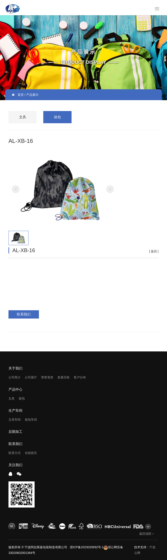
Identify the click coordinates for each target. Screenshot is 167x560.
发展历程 (63, 377)
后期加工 (15, 431)
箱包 (57, 117)
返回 (154, 251)
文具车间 (14, 419)
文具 (22, 117)
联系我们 (24, 314)
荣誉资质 (47, 377)
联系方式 (14, 453)
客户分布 (80, 377)
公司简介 (14, 377)
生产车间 (15, 410)
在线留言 (31, 453)
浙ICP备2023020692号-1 (86, 547)
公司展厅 (31, 377)
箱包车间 (31, 419)
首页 (21, 94)
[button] (16, 189)
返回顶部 (146, 533)
